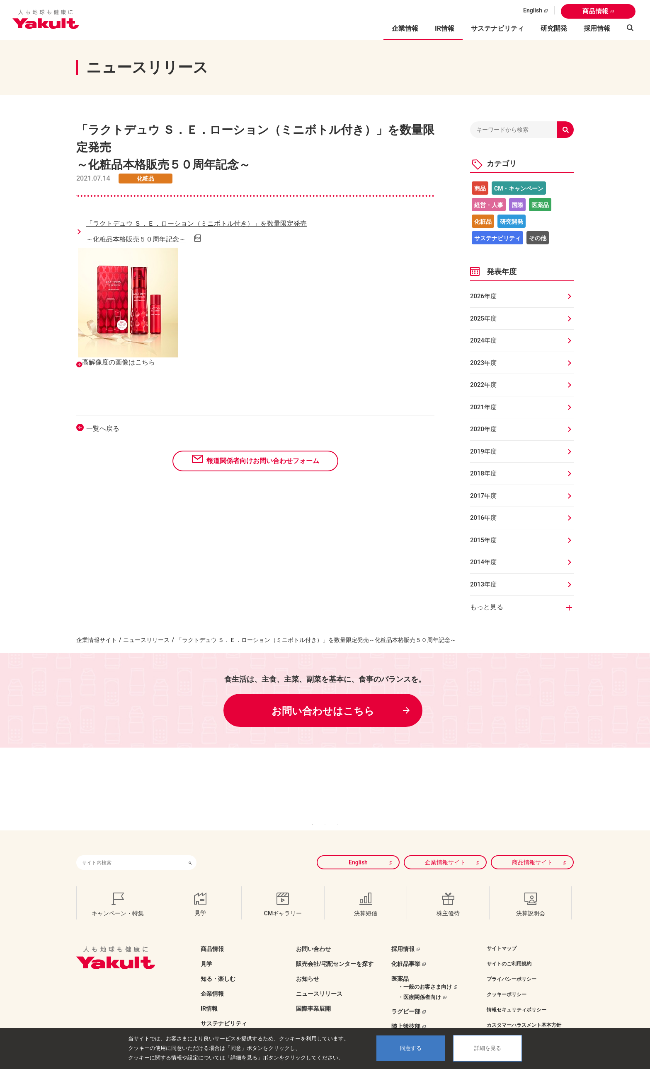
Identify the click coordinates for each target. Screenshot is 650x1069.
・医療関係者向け (419, 985)
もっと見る (486, 607)
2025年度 (483, 318)
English (532, 10)
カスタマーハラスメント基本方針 (524, 1013)
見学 (206, 951)
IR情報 (209, 996)
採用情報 (597, 28)
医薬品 (540, 205)
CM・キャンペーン (518, 188)
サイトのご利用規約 (509, 951)
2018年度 (483, 473)
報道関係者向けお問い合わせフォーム (262, 461)
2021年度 (483, 407)
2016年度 (483, 517)
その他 (537, 238)
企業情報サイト (96, 640)
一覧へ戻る (102, 428)
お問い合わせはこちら (323, 711)
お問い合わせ (313, 936)
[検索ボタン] (190, 850)
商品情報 (595, 11)
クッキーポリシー (506, 982)
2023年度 (483, 363)
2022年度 (483, 385)
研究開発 (554, 28)
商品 (480, 188)
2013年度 (483, 584)
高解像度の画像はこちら (118, 362)
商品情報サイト (532, 850)
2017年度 (483, 496)
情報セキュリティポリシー (516, 997)
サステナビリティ (497, 28)
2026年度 (483, 296)
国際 (517, 205)
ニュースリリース (146, 640)
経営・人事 (488, 205)
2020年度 (483, 429)
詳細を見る (487, 1048)
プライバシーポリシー (511, 967)
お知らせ (307, 966)
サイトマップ (502, 936)
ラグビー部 (405, 999)
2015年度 (483, 540)
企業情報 (212, 981)
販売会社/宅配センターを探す (335, 951)
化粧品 (483, 221)
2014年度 (483, 562)
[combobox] (130, 850)
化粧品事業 (405, 951)
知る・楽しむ (218, 966)
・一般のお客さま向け (425, 974)
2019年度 (483, 451)
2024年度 (483, 340)
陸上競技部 (405, 1014)
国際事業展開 (313, 996)
